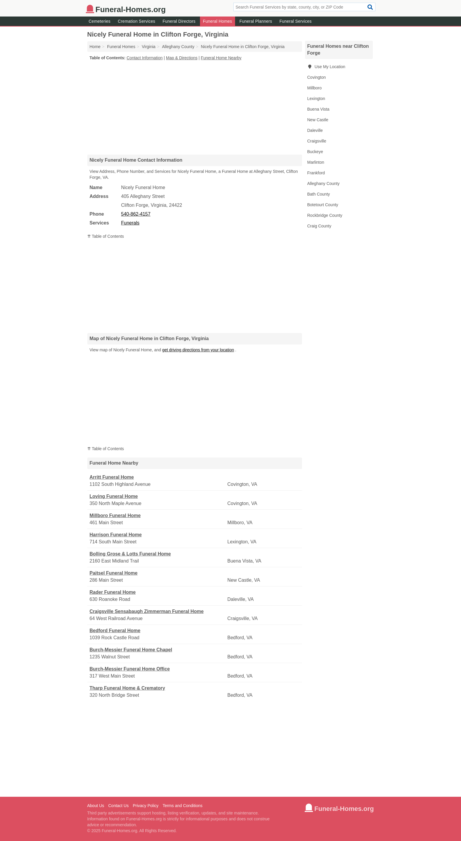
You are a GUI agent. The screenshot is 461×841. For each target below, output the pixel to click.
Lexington (316, 98)
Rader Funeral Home (113, 592)
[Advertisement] (194, 107)
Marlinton (315, 162)
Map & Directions (182, 57)
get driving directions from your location (198, 349)
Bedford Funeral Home (115, 630)
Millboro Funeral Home (115, 515)
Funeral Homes (217, 21)
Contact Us (118, 805)
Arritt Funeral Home (112, 477)
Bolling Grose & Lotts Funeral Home (130, 553)
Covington (316, 77)
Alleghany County (323, 183)
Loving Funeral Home (114, 496)
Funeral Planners (255, 21)
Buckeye (315, 151)
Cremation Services (136, 21)
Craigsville (317, 141)
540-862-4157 (136, 214)
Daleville (315, 130)
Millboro (314, 88)
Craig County (319, 226)
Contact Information (145, 57)
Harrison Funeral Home (116, 534)
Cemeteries (100, 21)
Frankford (316, 173)
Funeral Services (295, 21)
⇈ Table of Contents (105, 236)
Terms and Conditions (182, 805)
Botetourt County (322, 204)
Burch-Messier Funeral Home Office (130, 668)
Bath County (318, 194)
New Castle (318, 119)
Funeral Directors (179, 21)
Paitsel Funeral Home (114, 573)
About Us (95, 805)
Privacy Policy (145, 805)
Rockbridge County (324, 215)
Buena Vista (318, 109)
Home (95, 46)
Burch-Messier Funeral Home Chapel (131, 649)
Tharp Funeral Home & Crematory (127, 688)
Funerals (130, 222)
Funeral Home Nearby (221, 57)
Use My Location (326, 66)
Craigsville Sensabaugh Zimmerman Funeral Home (147, 611)
